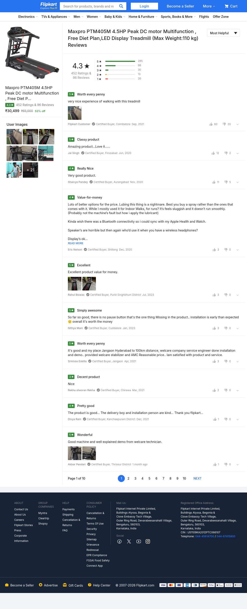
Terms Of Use (95, 523)
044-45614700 (204, 536)
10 (184, 478)
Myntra (42, 513)
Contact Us (21, 509)
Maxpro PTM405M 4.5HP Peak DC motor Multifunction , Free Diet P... (32, 93)
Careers (19, 519)
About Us (20, 514)
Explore (49, 8)
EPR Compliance (96, 555)
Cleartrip (43, 518)
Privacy (91, 534)
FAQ (64, 530)
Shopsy (43, 523)
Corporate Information (21, 538)
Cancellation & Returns (71, 522)
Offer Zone (221, 16)
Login (144, 6)
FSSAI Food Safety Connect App (98, 563)
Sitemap (91, 539)
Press (17, 530)
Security (91, 528)
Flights (204, 16)
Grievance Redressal (92, 547)
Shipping (67, 514)
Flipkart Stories (23, 525)
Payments (68, 509)
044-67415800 (226, 536)
